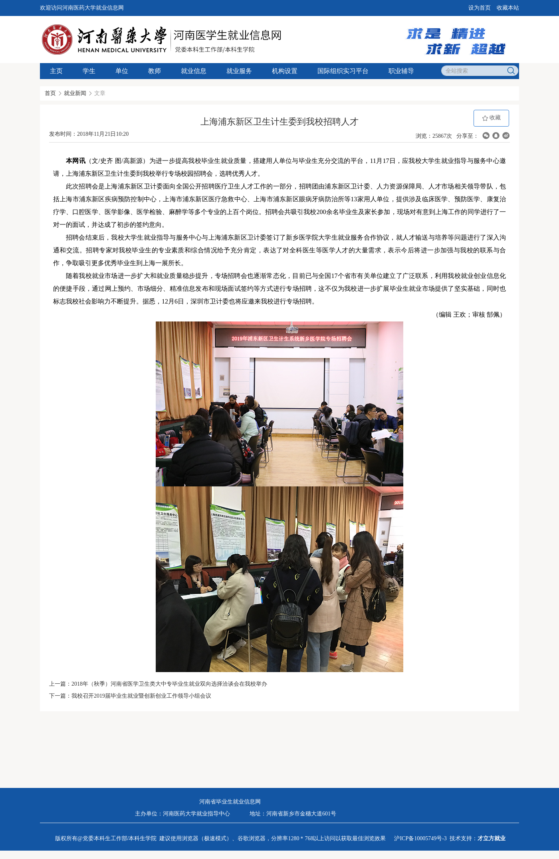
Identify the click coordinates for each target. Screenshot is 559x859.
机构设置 (284, 70)
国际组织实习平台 (343, 70)
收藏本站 (508, 8)
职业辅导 (401, 70)
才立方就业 (491, 838)
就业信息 (193, 70)
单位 (121, 70)
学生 (89, 70)
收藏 (491, 118)
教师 (154, 70)
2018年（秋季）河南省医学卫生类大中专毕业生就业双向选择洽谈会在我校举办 (169, 684)
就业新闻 (75, 93)
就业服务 (239, 70)
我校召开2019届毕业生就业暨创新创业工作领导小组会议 (141, 696)
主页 (56, 70)
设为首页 (479, 8)
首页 (50, 93)
